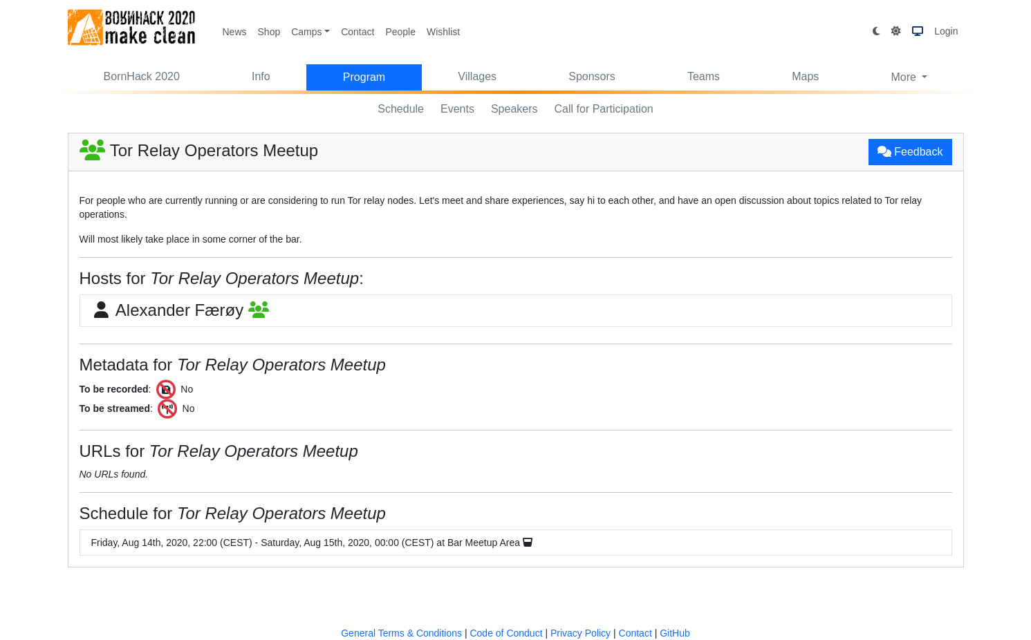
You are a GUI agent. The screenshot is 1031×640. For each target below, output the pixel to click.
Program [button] (364, 77)
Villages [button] (477, 76)
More (905, 77)
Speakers (514, 109)
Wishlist (443, 31)
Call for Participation (604, 109)
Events (457, 109)
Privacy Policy (580, 633)
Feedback (910, 152)
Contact (357, 31)
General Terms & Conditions (401, 633)
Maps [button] (805, 76)
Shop (269, 31)
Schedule (401, 109)
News (235, 31)
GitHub (675, 633)
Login (946, 31)
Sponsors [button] (591, 76)
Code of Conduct (506, 633)
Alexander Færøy (180, 310)
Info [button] (261, 76)
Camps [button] (306, 31)
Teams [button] (703, 76)
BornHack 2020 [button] (142, 76)
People (400, 31)
